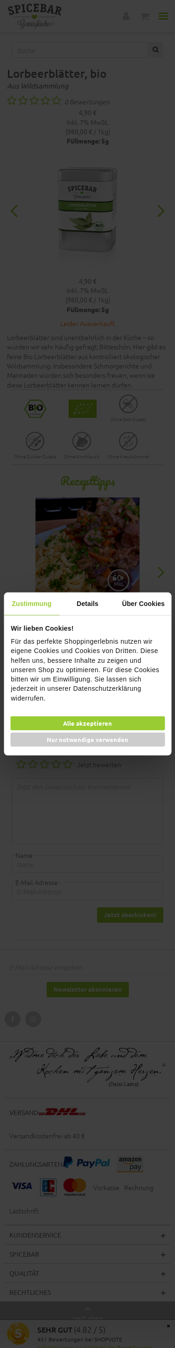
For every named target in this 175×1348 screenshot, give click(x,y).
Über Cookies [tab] (143, 603)
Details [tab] (87, 603)
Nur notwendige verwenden (87, 739)
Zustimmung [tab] (31, 603)
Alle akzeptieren (87, 723)
